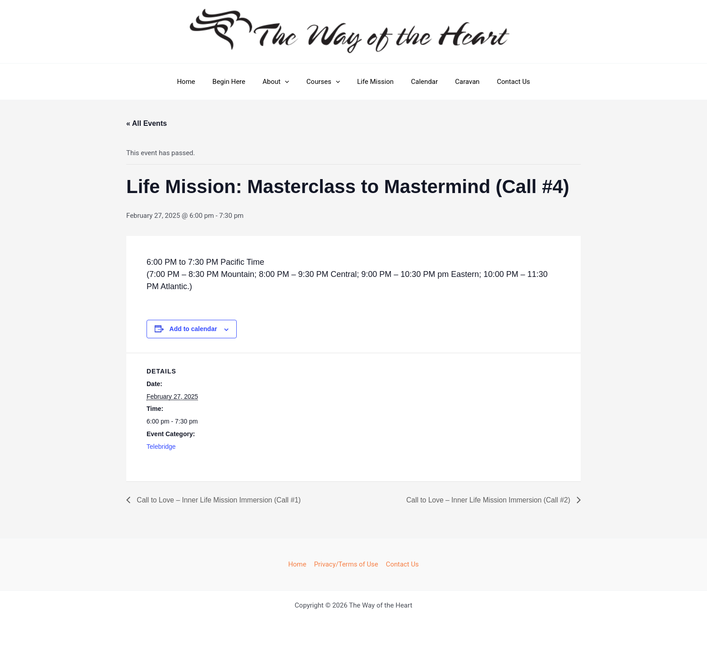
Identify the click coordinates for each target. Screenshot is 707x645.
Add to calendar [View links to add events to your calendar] (193, 328)
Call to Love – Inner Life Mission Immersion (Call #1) (219, 500)
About (281, 82)
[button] (290, 82)
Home (199, 82)
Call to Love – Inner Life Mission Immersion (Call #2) (487, 500)
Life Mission (373, 82)
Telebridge (161, 446)
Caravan (458, 82)
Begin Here (238, 82)
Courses (325, 82)
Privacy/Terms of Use (346, 564)
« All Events (146, 123)
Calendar (418, 82)
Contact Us (500, 82)
